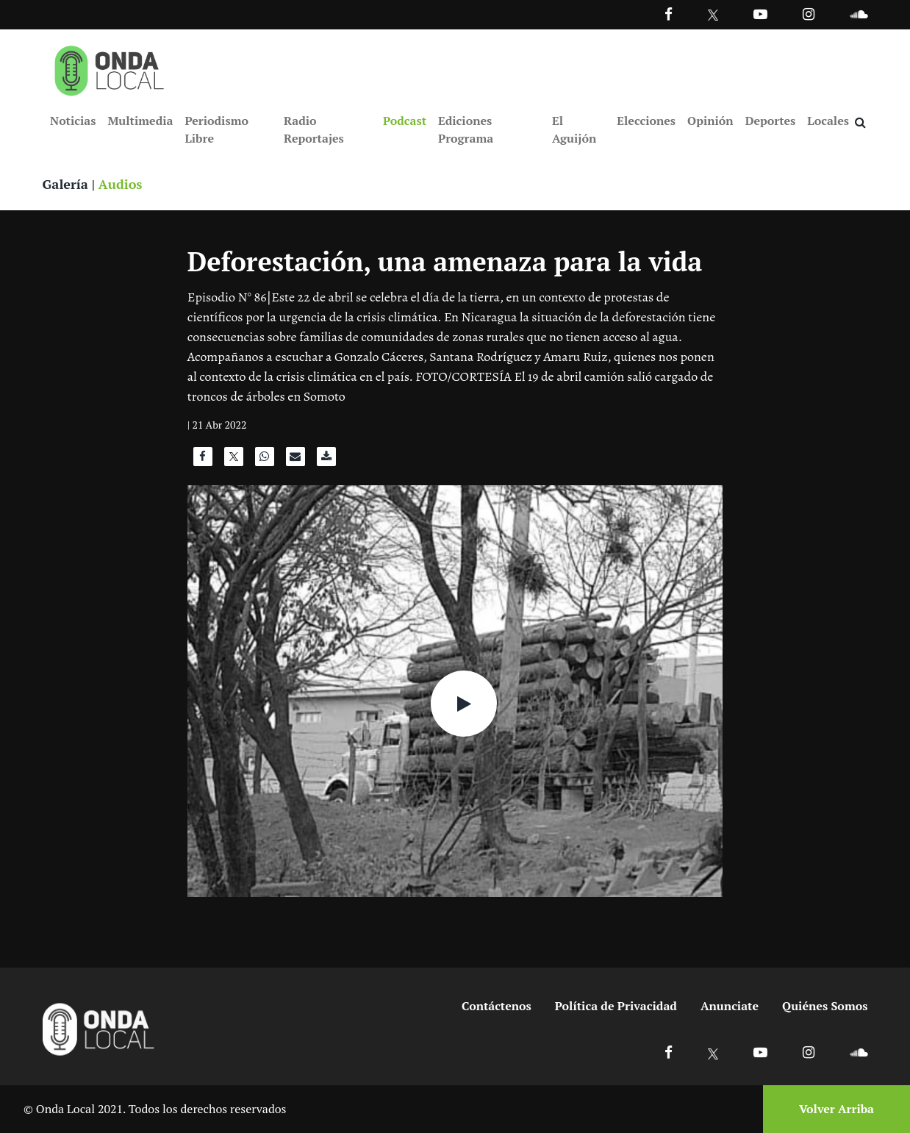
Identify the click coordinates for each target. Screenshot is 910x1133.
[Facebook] (668, 13)
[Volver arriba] (832, 1109)
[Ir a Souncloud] (858, 13)
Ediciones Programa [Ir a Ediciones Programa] (465, 129)
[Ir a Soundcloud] (858, 1052)
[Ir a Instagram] (808, 13)
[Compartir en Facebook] (202, 460)
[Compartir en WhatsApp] (264, 460)
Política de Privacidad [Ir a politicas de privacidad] (616, 1006)
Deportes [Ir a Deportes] (770, 120)
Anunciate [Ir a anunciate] (730, 1006)
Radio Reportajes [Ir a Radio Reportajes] (314, 129)
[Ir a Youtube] (760, 13)
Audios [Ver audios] (120, 184)
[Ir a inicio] (109, 67)
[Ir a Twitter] (713, 15)
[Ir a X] (713, 1052)
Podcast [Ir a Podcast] (404, 120)
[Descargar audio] (326, 460)
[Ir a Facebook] (668, 1052)
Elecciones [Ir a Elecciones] (646, 120)
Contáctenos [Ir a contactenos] (496, 1006)
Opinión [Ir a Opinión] (710, 120)
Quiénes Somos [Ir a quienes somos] (824, 1006)
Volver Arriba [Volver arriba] (836, 1109)
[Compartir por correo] (295, 460)
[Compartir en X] (233, 460)
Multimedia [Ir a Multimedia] (140, 120)
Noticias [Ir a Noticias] (73, 120)
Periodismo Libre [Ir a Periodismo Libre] (216, 129)
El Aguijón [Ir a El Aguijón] (574, 129)
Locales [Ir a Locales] (828, 120)
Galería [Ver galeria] (65, 184)
